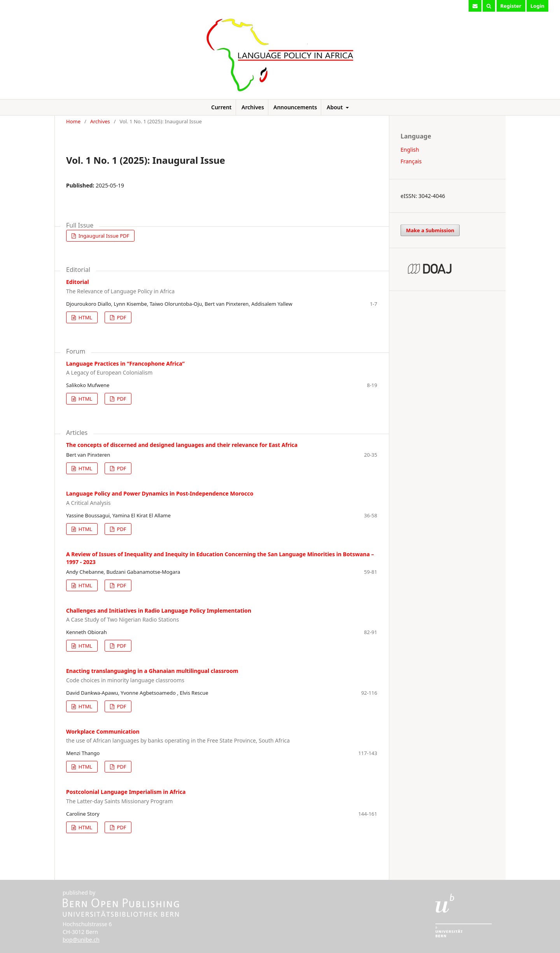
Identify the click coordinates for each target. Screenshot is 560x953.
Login (537, 5)
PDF (121, 317)
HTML (84, 317)
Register (511, 5)
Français (411, 161)
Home (73, 121)
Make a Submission (430, 230)
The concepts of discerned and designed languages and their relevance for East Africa (182, 444)
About (335, 107)
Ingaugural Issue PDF (103, 235)
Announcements (295, 107)
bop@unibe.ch (81, 939)
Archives (253, 107)
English (410, 149)
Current (221, 107)
